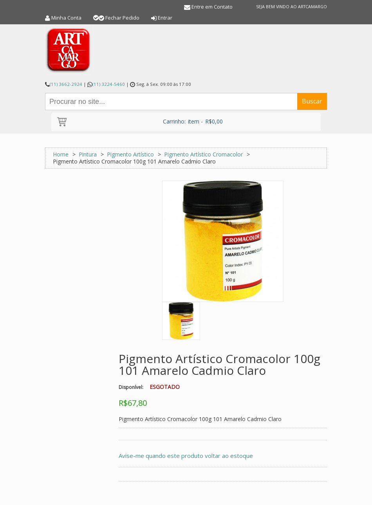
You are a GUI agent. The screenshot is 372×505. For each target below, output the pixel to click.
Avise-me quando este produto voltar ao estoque (186, 456)
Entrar (165, 17)
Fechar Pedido (122, 17)
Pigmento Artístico (130, 154)
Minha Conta (66, 17)
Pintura (88, 154)
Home (61, 154)
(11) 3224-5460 (108, 84)
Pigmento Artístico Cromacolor (203, 154)
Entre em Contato (212, 6)
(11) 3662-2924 (66, 84)
